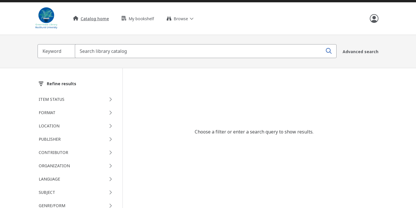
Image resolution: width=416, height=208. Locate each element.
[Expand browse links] (180, 18)
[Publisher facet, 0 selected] (76, 138)
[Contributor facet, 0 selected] (76, 152)
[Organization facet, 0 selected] (76, 165)
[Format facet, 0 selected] (76, 112)
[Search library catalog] (208, 51)
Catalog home (91, 18)
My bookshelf (138, 18)
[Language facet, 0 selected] (76, 178)
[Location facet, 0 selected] (76, 125)
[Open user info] (374, 18)
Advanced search (360, 51)
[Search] (328, 51)
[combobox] (208, 51)
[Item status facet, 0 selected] (76, 98)
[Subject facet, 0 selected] (76, 191)
